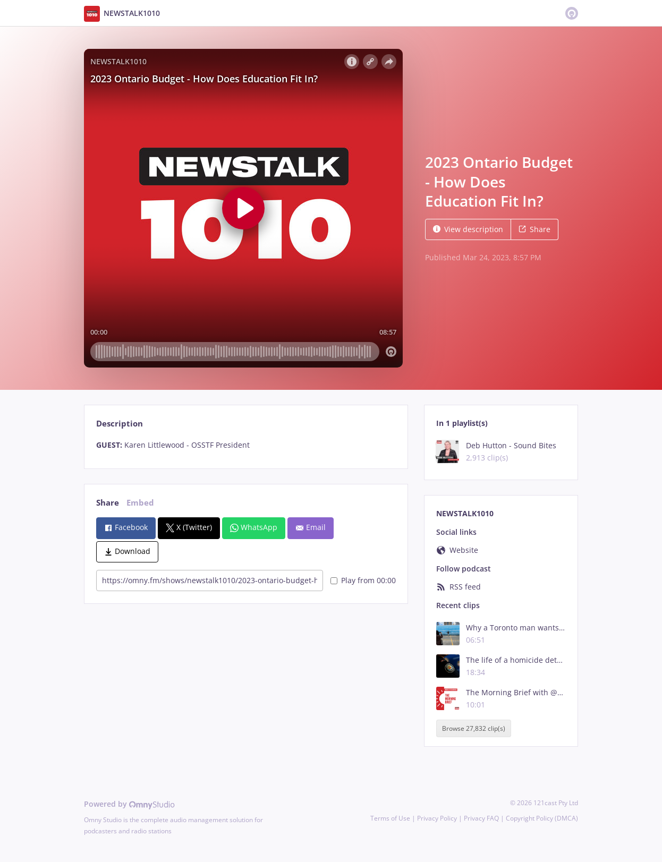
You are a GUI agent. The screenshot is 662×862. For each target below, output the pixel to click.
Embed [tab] (140, 502)
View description (468, 229)
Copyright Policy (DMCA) (542, 818)
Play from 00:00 (363, 580)
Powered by (129, 804)
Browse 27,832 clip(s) (473, 728)
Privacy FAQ (481, 818)
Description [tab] (119, 423)
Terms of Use (390, 818)
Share (534, 229)
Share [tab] (107, 502)
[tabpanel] (245, 445)
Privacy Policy (437, 818)
